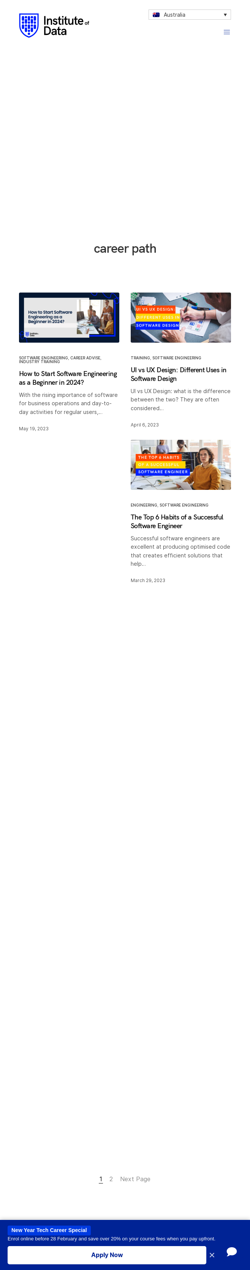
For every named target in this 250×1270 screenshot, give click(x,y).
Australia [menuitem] (174, 14)
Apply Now (107, 1255)
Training (140, 358)
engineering (144, 505)
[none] (190, 14)
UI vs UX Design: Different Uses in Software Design (178, 374)
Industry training (39, 361)
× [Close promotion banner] (212, 1255)
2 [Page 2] (111, 1179)
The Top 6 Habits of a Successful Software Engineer (177, 521)
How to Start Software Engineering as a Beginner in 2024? (68, 378)
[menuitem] (190, 14)
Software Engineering (43, 358)
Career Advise (85, 358)
